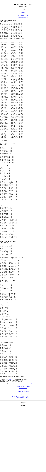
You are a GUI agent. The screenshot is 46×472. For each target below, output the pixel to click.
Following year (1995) (26, 450)
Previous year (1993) (19, 450)
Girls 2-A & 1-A (26, 458)
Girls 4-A (18, 458)
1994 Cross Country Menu (21, 18)
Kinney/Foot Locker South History (23, 455)
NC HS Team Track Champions (17, 460)
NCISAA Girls (25, 17)
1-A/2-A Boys (20, 15)
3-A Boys (21, 13)
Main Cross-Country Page (21, 453)
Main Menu (27, 18)
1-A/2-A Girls (25, 15)
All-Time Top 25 (27, 461)
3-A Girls (24, 13)
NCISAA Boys (20, 17)
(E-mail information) (28, 446)
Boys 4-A (18, 457)
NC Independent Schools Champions (28, 460)
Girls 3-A (21, 458)
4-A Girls (23, 12)
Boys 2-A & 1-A (26, 457)
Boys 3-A (21, 457)
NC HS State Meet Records (20, 461)
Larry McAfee (10, 443)
